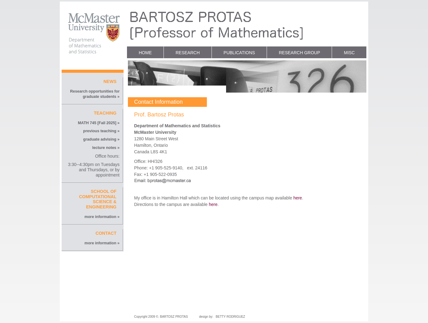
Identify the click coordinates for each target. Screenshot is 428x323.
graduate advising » (101, 139)
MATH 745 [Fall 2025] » (99, 123)
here (297, 197)
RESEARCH (188, 52)
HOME (145, 52)
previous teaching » (101, 131)
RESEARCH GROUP (299, 52)
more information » (102, 217)
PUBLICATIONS (239, 52)
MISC (349, 52)
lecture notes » (106, 148)
